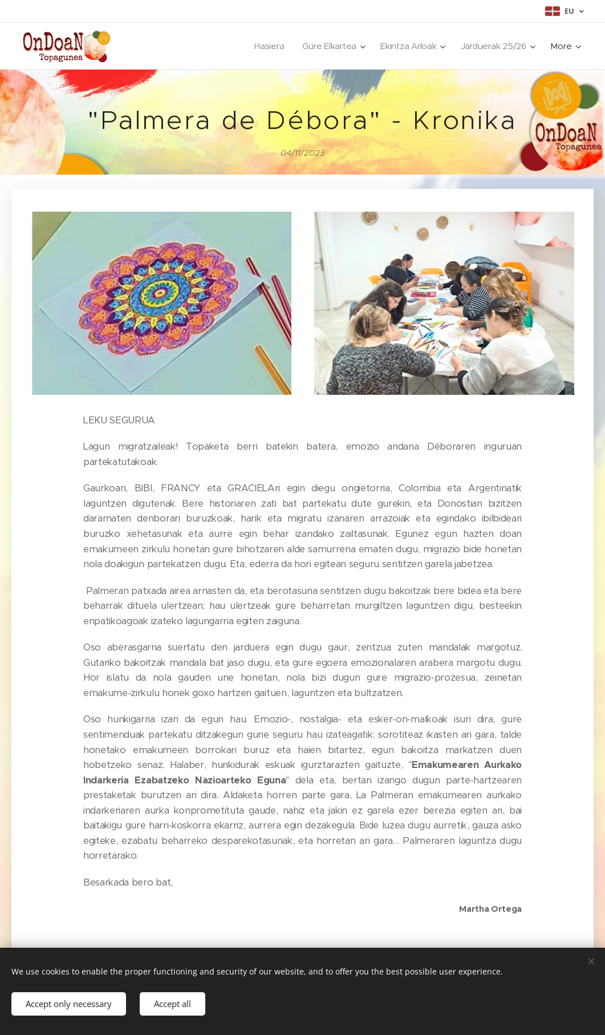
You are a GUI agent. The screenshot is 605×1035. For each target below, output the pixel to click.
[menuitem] (266, 46)
